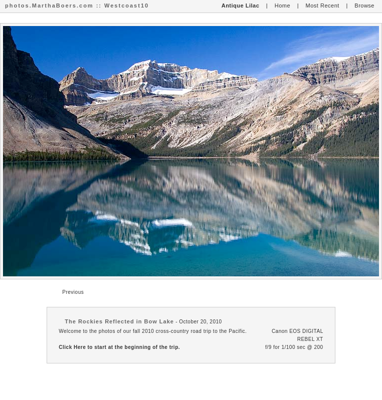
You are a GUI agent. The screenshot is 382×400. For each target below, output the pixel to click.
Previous (73, 292)
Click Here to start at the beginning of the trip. (119, 347)
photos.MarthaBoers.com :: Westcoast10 (77, 6)
